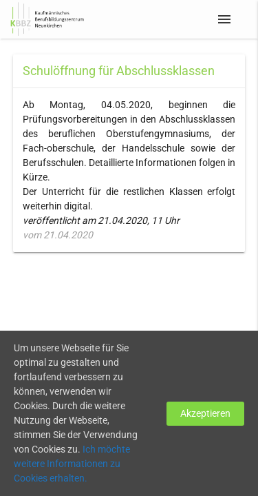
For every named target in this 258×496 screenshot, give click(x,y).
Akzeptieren (205, 413)
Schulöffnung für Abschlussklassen (119, 70)
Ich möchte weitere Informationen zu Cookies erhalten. (72, 464)
